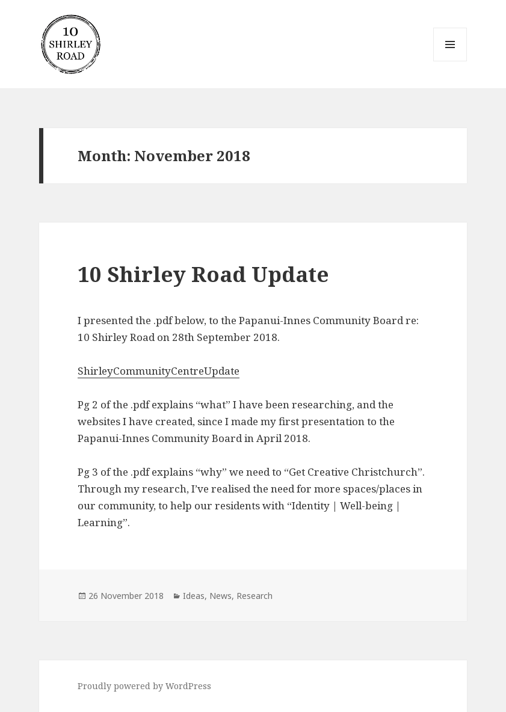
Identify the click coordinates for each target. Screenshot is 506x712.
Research (254, 595)
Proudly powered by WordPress (144, 686)
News (220, 595)
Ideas (194, 595)
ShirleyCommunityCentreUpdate (158, 371)
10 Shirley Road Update (203, 274)
